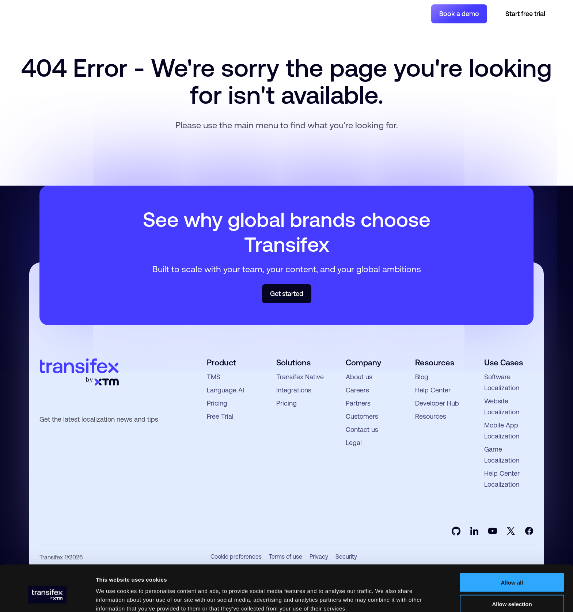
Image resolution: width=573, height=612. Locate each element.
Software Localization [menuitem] (501, 382)
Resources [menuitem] (434, 362)
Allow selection (512, 569)
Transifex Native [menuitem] (300, 377)
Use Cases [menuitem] (503, 362)
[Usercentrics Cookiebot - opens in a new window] (47, 597)
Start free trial (525, 14)
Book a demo (459, 14)
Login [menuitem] (414, 13)
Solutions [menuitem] (293, 362)
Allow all (512, 548)
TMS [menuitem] (213, 377)
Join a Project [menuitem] (381, 13)
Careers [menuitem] (357, 390)
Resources (247, 13)
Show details (384, 597)
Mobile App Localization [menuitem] (501, 430)
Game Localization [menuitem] (501, 454)
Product (203, 13)
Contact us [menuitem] (362, 429)
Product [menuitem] (221, 362)
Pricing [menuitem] (217, 403)
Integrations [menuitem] (293, 390)
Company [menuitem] (363, 362)
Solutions (161, 13)
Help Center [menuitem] (433, 390)
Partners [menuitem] (358, 403)
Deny (512, 591)
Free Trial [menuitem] (220, 416)
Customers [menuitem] (362, 416)
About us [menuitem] (359, 377)
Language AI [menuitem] (225, 390)
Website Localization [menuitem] (501, 406)
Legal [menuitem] (354, 442)
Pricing (335, 13)
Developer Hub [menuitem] (437, 403)
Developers (295, 13)
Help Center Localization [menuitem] (502, 479)
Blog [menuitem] (421, 377)
